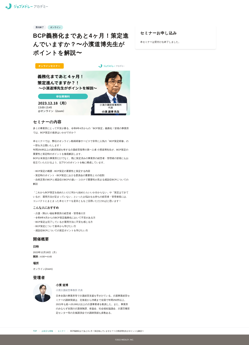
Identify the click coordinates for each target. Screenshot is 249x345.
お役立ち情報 (47, 331)
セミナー (61, 331)
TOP (35, 331)
